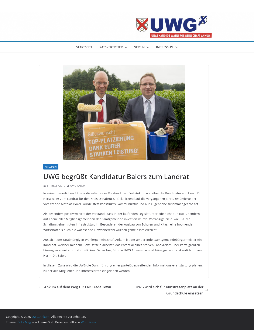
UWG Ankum (77, 186)
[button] (125, 47)
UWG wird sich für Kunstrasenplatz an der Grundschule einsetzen (172, 290)
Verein (139, 47)
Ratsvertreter (111, 47)
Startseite (84, 47)
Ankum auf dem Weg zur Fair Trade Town (75, 287)
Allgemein (51, 166)
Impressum (165, 47)
